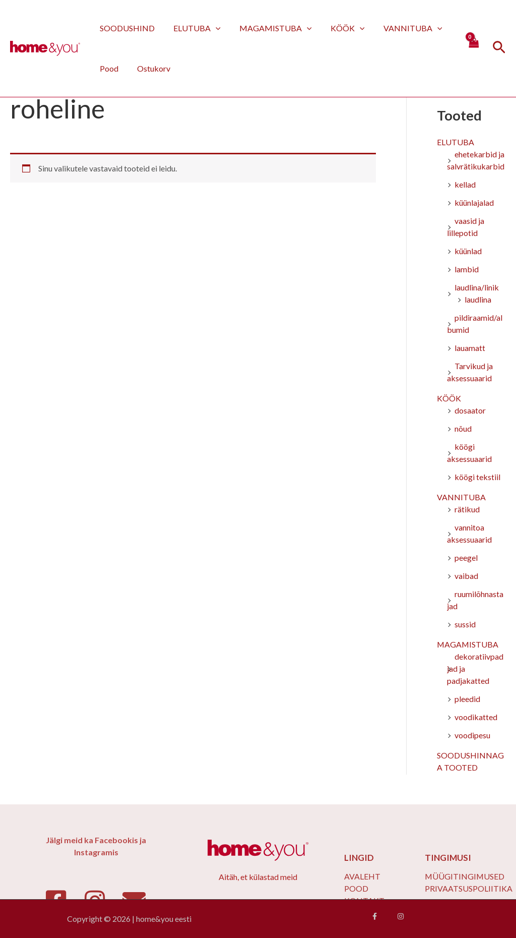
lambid (467, 269)
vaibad (466, 576)
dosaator (470, 411)
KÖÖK (338, 28)
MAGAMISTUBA (269, 28)
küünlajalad (474, 203)
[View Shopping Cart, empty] (473, 48)
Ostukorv (149, 68)
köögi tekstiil (477, 477)
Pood (107, 68)
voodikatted (476, 717)
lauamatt (470, 348)
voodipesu (472, 735)
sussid (465, 624)
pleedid (467, 699)
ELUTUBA (193, 28)
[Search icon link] (499, 48)
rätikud (467, 509)
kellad (465, 185)
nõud (463, 429)
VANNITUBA (400, 28)
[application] (212, 28)
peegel (466, 558)
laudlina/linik (477, 287)
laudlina (478, 300)
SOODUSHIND (125, 28)
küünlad (468, 251)
